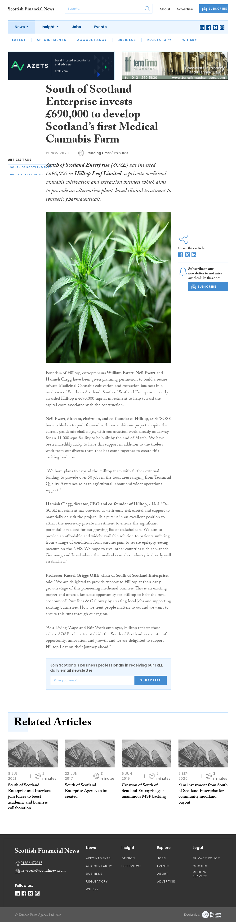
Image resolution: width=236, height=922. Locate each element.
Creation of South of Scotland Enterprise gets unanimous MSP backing (144, 791)
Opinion (128, 858)
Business (127, 40)
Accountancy (92, 40)
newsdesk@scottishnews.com (43, 871)
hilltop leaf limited (26, 174)
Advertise (185, 9)
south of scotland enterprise (32, 167)
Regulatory (159, 40)
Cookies (200, 866)
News (20, 26)
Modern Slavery (200, 874)
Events (100, 26)
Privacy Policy (206, 858)
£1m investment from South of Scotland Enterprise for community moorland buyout (203, 794)
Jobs (76, 26)
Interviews (131, 866)
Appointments (51, 40)
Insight (49, 26)
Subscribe (150, 680)
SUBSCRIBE (214, 9)
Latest (19, 40)
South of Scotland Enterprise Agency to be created (86, 791)
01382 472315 (31, 863)
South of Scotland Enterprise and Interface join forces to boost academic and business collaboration (29, 797)
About (165, 9)
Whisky (189, 40)
